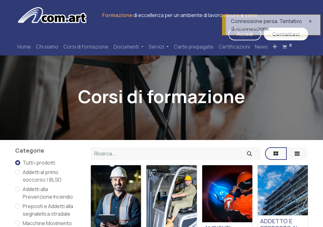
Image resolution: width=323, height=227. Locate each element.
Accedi (245, 34)
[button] (274, 46)
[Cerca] (249, 153)
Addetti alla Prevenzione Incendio (48, 193)
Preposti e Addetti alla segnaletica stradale (48, 210)
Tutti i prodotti (39, 162)
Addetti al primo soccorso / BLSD (42, 176)
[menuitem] (24, 46)
